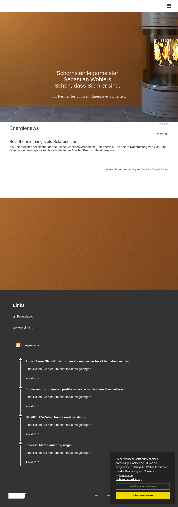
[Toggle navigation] (169, 10)
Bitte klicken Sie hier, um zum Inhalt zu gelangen (58, 369)
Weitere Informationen (143, 486)
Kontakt (106, 495)
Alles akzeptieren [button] (143, 495)
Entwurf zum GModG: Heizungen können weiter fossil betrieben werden (77, 361)
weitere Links (23, 327)
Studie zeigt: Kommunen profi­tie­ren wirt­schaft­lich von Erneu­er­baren (75, 389)
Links (19, 305)
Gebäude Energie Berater (155, 169)
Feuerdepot (23, 316)
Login (97, 495)
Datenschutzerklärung (129, 479)
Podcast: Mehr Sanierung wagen (49, 445)
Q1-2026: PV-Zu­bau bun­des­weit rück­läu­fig (56, 417)
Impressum (126, 475)
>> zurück (163, 123)
